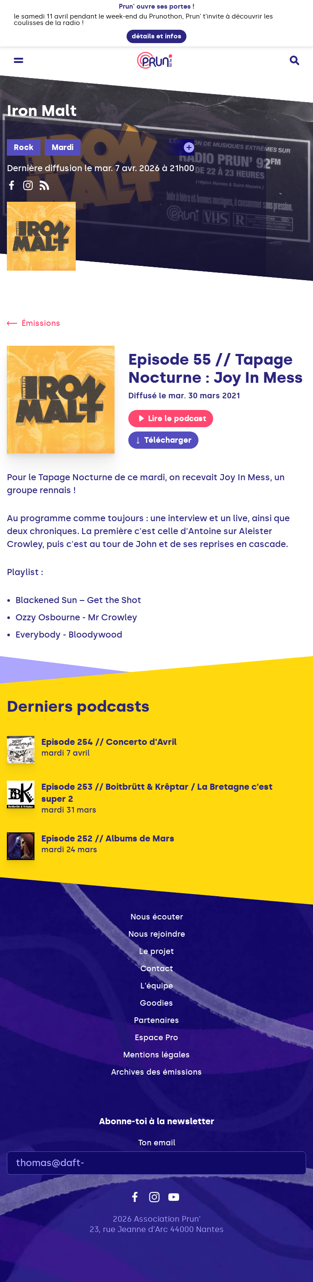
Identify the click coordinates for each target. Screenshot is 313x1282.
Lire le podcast (172, 418)
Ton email (156, 1143)
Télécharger (163, 440)
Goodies (156, 1003)
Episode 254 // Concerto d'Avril (109, 742)
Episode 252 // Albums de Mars (107, 838)
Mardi (63, 147)
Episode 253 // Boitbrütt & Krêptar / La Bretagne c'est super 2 (157, 793)
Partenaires (156, 1020)
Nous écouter (156, 917)
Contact (156, 968)
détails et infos (156, 36)
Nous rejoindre (156, 934)
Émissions (33, 323)
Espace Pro (156, 1037)
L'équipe (156, 986)
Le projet (156, 951)
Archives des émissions (156, 1072)
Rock (24, 147)
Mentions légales (156, 1055)
